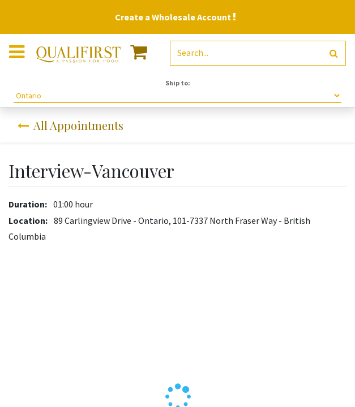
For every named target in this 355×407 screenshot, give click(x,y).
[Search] (333, 53)
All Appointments (70, 125)
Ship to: (177, 83)
